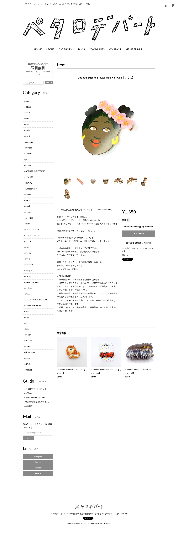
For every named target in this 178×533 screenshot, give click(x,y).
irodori (28, 195)
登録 (28, 438)
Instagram (38, 456)
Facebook (38, 468)
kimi (27, 329)
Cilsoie (28, 107)
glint (27, 247)
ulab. (27, 323)
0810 (27, 136)
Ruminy (28, 183)
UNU (27, 224)
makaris (28, 288)
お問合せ (29, 393)
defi (27, 124)
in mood (28, 148)
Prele (27, 130)
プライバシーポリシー (35, 397)
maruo (28, 212)
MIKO (27, 311)
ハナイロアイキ (32, 235)
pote (27, 317)
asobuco (29, 218)
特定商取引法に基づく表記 (37, 402)
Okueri (28, 276)
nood (27, 206)
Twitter (38, 462)
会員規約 (29, 406)
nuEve (28, 346)
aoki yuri (29, 265)
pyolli (27, 259)
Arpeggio (29, 142)
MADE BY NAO (32, 282)
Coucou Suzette (32, 230)
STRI (27, 113)
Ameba (38, 473)
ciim (27, 118)
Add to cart (139, 233)
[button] (66, 49)
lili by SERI (30, 352)
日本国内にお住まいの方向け (138, 243)
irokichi (28, 335)
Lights (28, 253)
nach (27, 358)
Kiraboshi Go (31, 189)
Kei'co (28, 241)
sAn (27, 101)
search (49, 82)
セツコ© (29, 177)
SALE (27, 364)
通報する (125, 255)
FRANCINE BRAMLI (34, 305)
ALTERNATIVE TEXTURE (36, 300)
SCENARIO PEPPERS (35, 171)
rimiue (28, 165)
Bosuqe (28, 370)
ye (26, 159)
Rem (27, 200)
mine (27, 294)
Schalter (29, 154)
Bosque (28, 270)
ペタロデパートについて (36, 389)
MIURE (28, 340)
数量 (124, 220)
